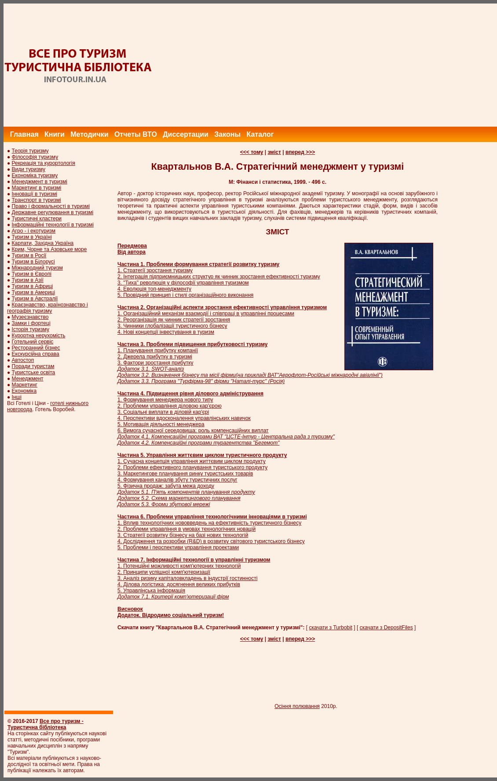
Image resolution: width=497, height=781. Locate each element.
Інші (17, 397)
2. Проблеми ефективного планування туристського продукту (192, 467)
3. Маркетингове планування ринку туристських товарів (185, 474)
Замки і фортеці (31, 323)
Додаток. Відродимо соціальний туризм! (170, 615)
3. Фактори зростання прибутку (155, 363)
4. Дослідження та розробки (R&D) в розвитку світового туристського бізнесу (211, 541)
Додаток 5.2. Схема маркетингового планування (179, 498)
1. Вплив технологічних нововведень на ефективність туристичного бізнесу (209, 523)
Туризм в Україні (32, 237)
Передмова (132, 246)
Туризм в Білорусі (33, 262)
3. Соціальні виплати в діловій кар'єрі (163, 412)
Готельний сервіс (33, 342)
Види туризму (29, 169)
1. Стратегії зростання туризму (155, 270)
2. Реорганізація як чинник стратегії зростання (173, 320)
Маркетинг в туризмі (37, 188)
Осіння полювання (297, 706)
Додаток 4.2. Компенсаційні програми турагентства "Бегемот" (198, 443)
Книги (54, 134)
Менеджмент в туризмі (39, 182)
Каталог (260, 134)
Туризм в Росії (29, 255)
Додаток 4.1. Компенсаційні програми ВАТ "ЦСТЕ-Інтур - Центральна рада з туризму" (226, 437)
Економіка (24, 391)
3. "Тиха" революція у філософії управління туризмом (183, 283)
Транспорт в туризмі (36, 200)
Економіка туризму (35, 175)
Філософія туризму (35, 157)
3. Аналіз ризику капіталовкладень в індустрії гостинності (187, 578)
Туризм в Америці (33, 292)
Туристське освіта (33, 372)
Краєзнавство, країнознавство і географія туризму (47, 308)
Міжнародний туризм (37, 268)
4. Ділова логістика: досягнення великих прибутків (178, 584)
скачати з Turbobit (331, 627)
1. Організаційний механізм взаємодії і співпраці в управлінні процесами (205, 313)
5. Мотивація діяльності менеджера (161, 424)
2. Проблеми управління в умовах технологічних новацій (186, 529)
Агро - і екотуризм (34, 231)
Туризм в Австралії (35, 299)
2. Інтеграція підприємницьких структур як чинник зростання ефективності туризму (218, 277)
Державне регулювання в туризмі (53, 212)
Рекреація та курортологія (43, 163)
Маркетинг (24, 385)
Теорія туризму (30, 151)
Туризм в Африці (32, 286)
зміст (274, 152)
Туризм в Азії (28, 280)
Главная (24, 134)
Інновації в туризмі (34, 194)
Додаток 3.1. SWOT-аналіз (150, 369)
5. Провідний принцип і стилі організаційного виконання (185, 295)
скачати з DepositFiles (386, 627)
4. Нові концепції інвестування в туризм (165, 332)
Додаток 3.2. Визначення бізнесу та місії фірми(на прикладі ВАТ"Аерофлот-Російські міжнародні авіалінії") (250, 375)
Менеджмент (28, 379)
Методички (89, 134)
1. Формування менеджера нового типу (165, 400)
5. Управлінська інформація (151, 591)
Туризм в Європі (31, 274)
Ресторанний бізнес (36, 348)
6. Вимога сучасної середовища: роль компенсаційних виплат (193, 430)
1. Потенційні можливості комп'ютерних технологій (179, 566)
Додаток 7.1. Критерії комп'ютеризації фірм (173, 597)
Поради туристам (33, 366)
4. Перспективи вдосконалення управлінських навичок (184, 418)
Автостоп (23, 360)
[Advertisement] (337, 65)
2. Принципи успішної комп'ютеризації (163, 572)
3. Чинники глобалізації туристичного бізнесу (172, 326)
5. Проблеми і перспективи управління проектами (178, 547)
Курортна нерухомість (39, 335)
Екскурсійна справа (35, 354)
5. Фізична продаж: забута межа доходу (165, 486)
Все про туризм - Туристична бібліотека (45, 724)
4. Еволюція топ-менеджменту (154, 289)
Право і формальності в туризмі (51, 206)
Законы (227, 134)
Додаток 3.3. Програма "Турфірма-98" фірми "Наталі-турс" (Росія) (201, 381)
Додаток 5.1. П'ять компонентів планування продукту (186, 492)
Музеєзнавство (30, 317)
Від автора (131, 252)
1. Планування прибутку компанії (157, 350)
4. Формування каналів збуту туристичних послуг (177, 480)
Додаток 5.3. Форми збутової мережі (163, 504)
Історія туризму (30, 329)
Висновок (130, 609)
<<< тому (251, 152)
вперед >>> (300, 152)
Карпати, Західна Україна (43, 243)
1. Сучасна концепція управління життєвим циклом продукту (191, 461)
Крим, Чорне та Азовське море (49, 249)
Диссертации (185, 134)
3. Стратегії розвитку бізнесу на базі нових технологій (182, 535)
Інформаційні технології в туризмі (53, 225)
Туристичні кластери (37, 218)
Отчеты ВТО (135, 134)
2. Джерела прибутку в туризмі (154, 357)
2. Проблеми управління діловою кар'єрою (169, 406)
